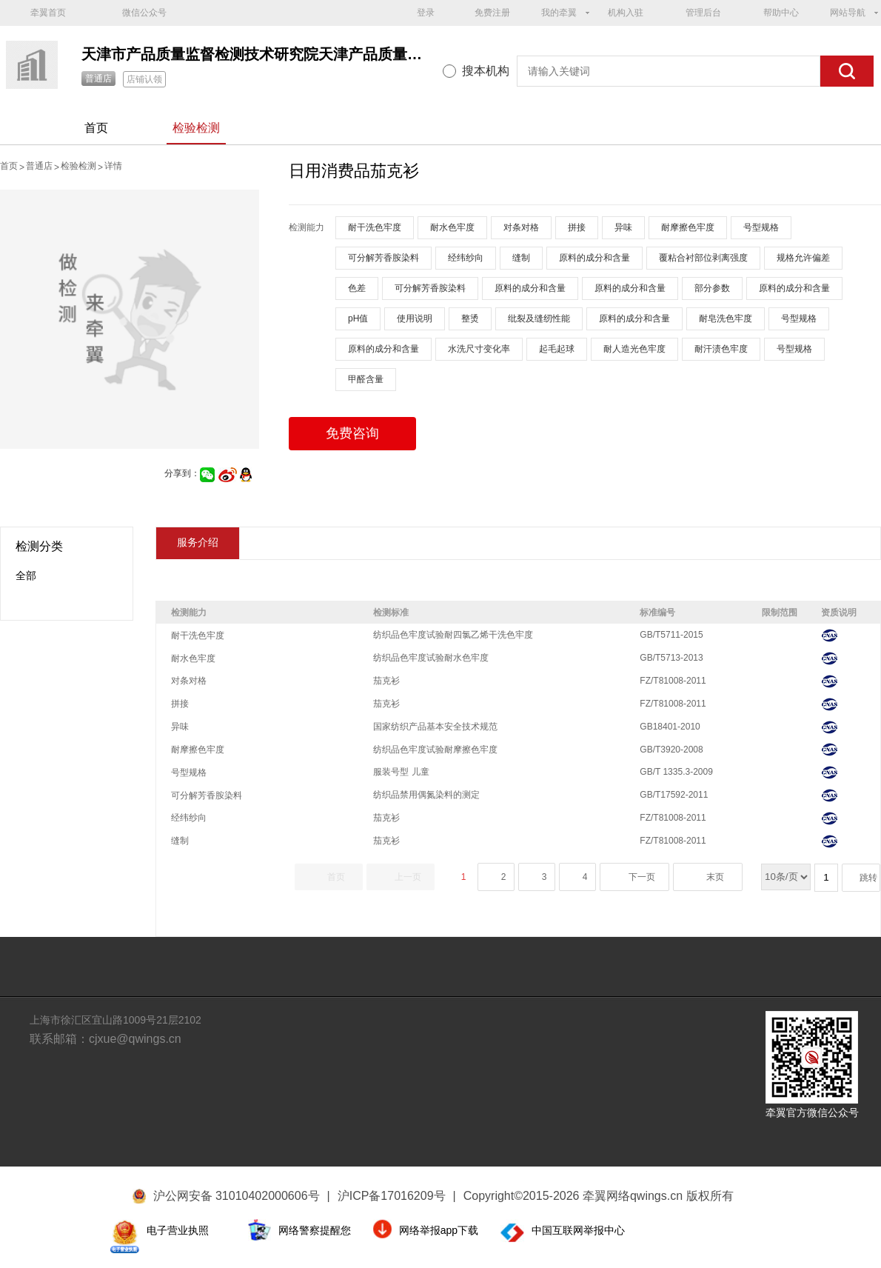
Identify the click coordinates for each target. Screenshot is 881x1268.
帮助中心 (781, 12)
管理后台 (703, 12)
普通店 (98, 78)
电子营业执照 (178, 1230)
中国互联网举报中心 (578, 1230)
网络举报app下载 (438, 1230)
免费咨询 (352, 433)
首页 (96, 127)
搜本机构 (485, 70)
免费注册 (492, 12)
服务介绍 (197, 542)
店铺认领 (144, 79)
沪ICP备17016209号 (397, 1195)
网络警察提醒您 (314, 1230)
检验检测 (196, 127)
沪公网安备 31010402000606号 (236, 1195)
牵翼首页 (48, 12)
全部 (26, 575)
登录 (426, 12)
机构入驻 (625, 12)
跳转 (868, 877)
